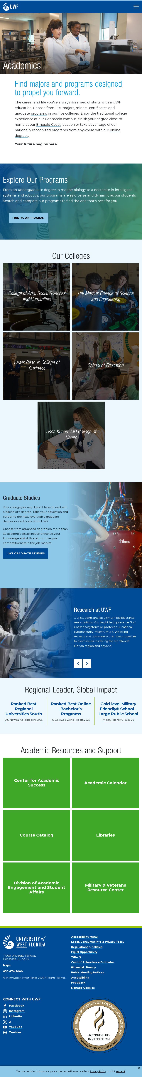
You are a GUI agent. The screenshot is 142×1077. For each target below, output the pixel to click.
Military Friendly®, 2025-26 (118, 719)
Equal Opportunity (84, 952)
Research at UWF (92, 610)
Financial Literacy (83, 967)
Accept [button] (79, 1073)
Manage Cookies (83, 987)
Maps (7, 965)
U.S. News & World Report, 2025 (71, 719)
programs (39, 113)
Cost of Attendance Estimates (92, 962)
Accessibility (80, 977)
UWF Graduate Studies (25, 553)
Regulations (79, 947)
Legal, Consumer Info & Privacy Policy (97, 942)
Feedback (78, 982)
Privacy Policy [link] (59, 1073)
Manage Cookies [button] (99, 1073)
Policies (97, 947)
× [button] (139, 1068)
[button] (78, 663)
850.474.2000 (13, 971)
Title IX (76, 957)
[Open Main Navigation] (136, 7)
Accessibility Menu (84, 937)
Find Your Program (28, 218)
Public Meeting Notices (87, 972)
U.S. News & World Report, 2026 (24, 719)
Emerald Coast (48, 125)
